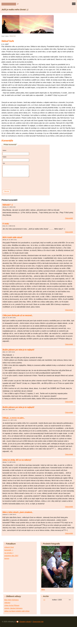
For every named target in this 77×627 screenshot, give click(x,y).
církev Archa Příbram (11, 605)
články (7, 36)
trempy (6, 558)
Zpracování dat (38, 621)
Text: (4, 163)
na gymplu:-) (8, 553)
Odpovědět (69, 218)
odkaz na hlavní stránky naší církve (16, 611)
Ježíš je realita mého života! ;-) (14, 9)
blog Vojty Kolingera (11, 600)
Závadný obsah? (25, 621)
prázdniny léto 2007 (11, 556)
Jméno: (4, 150)
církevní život (9, 547)
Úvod (3, 36)
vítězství (7, 603)
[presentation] (16, 183)
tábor (43, 589)
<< (44, 600)
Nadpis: (5, 157)
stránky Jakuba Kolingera (13, 608)
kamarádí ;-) (8, 550)
